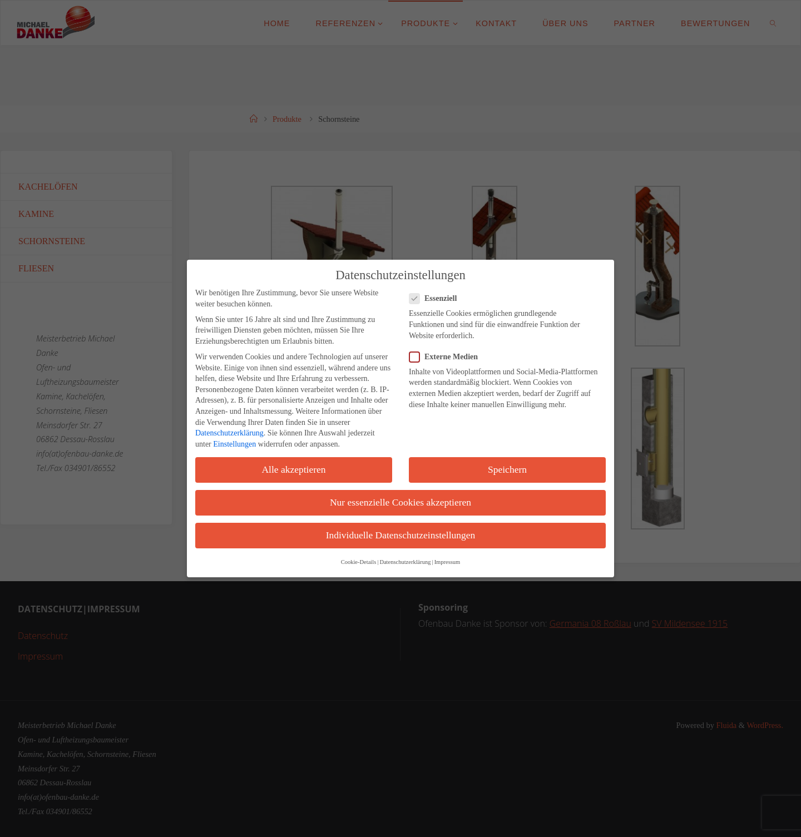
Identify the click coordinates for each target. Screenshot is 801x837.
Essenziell (437, 298)
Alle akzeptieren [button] (293, 469)
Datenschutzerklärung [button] (405, 562)
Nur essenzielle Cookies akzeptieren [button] (400, 502)
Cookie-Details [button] (359, 562)
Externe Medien (448, 356)
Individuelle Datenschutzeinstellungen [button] (401, 535)
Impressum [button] (447, 562)
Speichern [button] (507, 469)
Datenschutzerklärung (229, 433)
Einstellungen (234, 444)
